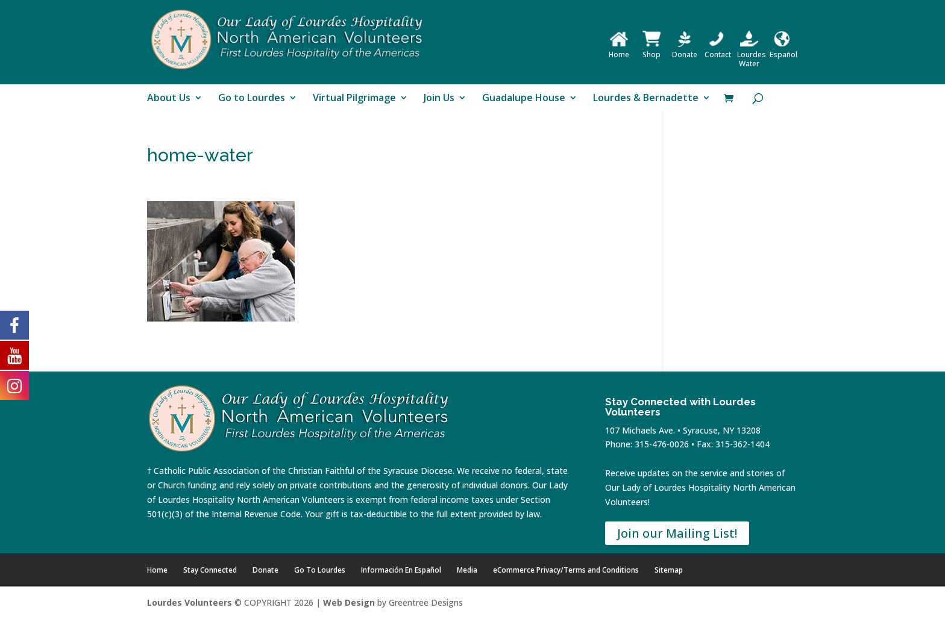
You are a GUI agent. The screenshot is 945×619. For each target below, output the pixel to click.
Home (619, 50)
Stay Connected (210, 570)
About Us (168, 98)
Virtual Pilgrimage (354, 98)
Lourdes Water (751, 54)
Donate (684, 50)
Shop (651, 50)
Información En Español (401, 570)
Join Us (439, 98)
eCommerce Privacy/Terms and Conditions (566, 570)
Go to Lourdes (251, 98)
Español (783, 50)
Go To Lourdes (319, 570)
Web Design (349, 602)
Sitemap (669, 570)
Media (467, 570)
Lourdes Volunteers (189, 602)
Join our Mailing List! (677, 533)
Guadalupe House (523, 98)
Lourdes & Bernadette (646, 98)
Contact (718, 50)
